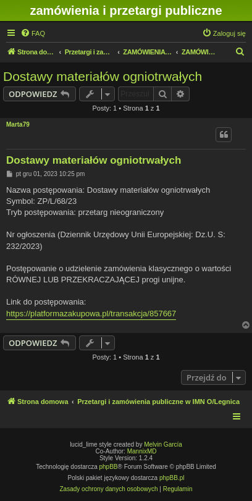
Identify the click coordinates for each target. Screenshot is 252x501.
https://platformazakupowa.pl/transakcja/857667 (91, 313)
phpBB (108, 466)
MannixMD (142, 451)
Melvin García (163, 444)
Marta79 (18, 124)
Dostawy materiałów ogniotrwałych (102, 76)
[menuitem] (32, 33)
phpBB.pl (172, 477)
